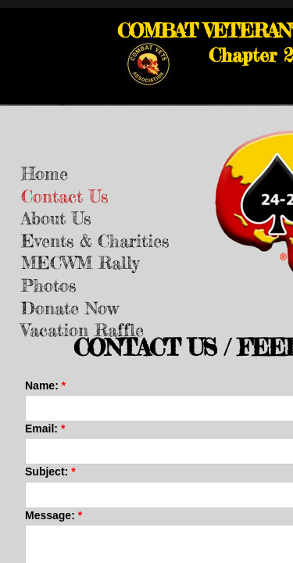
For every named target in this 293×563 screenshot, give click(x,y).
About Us (56, 217)
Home (44, 173)
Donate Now (70, 307)
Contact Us (64, 195)
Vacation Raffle (82, 329)
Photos (48, 285)
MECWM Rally (80, 262)
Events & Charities (95, 240)
